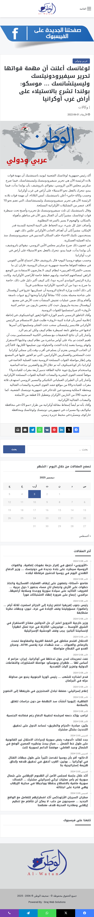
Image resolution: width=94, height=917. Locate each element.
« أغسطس (85, 535)
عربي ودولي (81, 60)
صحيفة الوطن (41, 895)
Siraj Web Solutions (55, 902)
